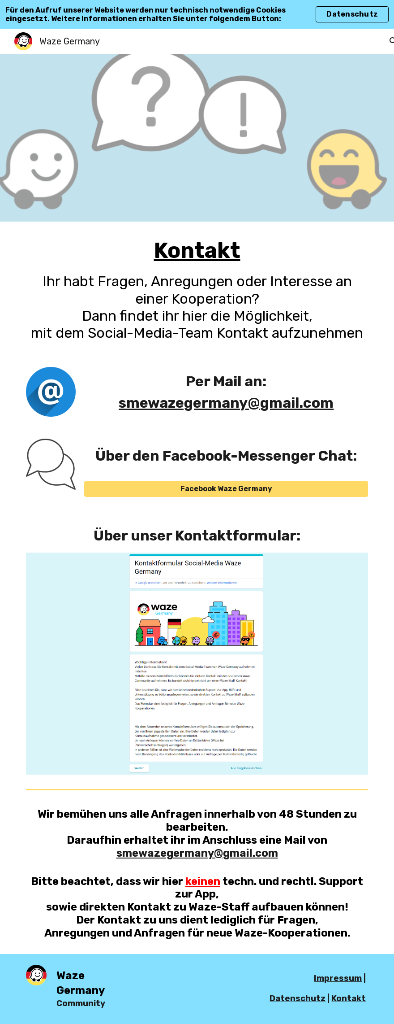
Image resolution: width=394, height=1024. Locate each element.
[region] (197, 14)
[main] (197, 288)
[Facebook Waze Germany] (226, 488)
